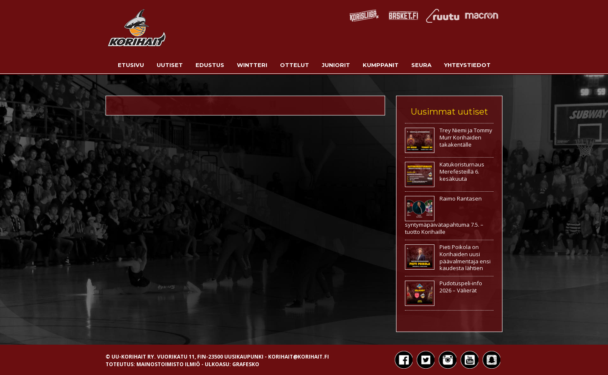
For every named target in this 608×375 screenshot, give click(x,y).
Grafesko (245, 364)
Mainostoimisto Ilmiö (168, 364)
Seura (421, 65)
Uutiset (170, 65)
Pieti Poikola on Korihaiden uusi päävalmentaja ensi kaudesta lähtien (465, 257)
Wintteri (252, 65)
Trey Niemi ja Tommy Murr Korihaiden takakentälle (466, 137)
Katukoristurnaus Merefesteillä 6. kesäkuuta (462, 171)
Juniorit (336, 65)
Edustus (209, 65)
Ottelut (294, 65)
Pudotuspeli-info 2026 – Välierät (461, 286)
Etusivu (131, 65)
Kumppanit (381, 65)
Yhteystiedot (467, 65)
